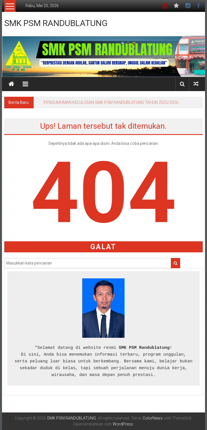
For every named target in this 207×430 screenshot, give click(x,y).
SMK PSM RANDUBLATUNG (56, 23)
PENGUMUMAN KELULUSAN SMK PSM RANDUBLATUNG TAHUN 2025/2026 (111, 102)
